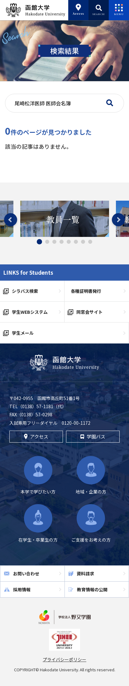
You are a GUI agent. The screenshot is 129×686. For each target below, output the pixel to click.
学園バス (92, 436)
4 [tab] (62, 242)
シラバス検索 (25, 291)
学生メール (23, 333)
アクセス (36, 436)
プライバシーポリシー (64, 659)
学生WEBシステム (30, 312)
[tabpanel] (64, 219)
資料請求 (85, 573)
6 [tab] (76, 242)
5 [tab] (69, 242)
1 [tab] (39, 242)
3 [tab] (54, 242)
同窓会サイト (89, 312)
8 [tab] (90, 242)
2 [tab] (47, 242)
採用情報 (22, 589)
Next (118, 219)
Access (78, 10)
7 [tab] (83, 242)
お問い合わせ (26, 573)
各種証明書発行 (86, 291)
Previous (10, 219)
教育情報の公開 (92, 589)
